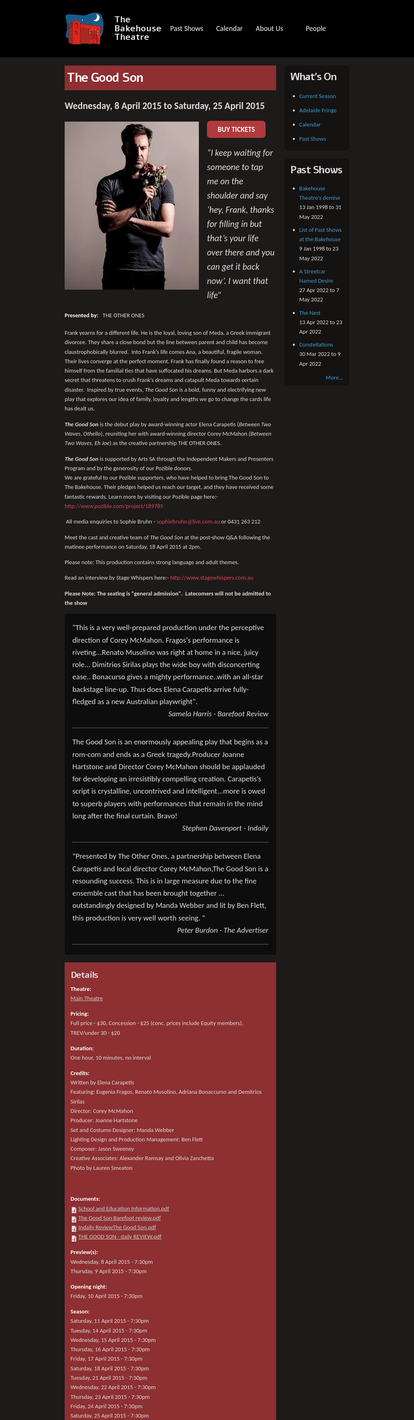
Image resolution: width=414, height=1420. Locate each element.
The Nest (309, 312)
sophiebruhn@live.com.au (188, 521)
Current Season (317, 96)
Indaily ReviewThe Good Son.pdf (117, 1227)
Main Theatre (87, 998)
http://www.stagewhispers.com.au (211, 577)
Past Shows (186, 28)
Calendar (229, 28)
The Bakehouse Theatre (137, 28)
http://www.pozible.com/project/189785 (114, 506)
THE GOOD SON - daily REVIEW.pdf (119, 1236)
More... (334, 377)
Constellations (316, 344)
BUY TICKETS (236, 129)
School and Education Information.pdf (123, 1208)
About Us (269, 28)
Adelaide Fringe (318, 110)
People (316, 28)
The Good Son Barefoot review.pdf (119, 1218)
